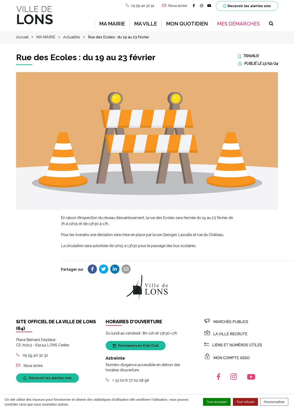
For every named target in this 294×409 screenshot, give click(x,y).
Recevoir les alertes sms (247, 6)
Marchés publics (226, 319)
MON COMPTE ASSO (227, 355)
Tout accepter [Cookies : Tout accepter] (216, 402)
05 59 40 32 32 (32, 353)
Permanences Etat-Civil (135, 343)
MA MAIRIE (112, 23)
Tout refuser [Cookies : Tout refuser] (245, 402)
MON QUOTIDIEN (187, 23)
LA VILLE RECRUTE (225, 331)
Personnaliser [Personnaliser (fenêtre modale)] (274, 402)
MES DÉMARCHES (238, 23)
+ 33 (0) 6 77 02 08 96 (127, 378)
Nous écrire (29, 363)
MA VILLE (145, 23)
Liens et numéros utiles (233, 342)
